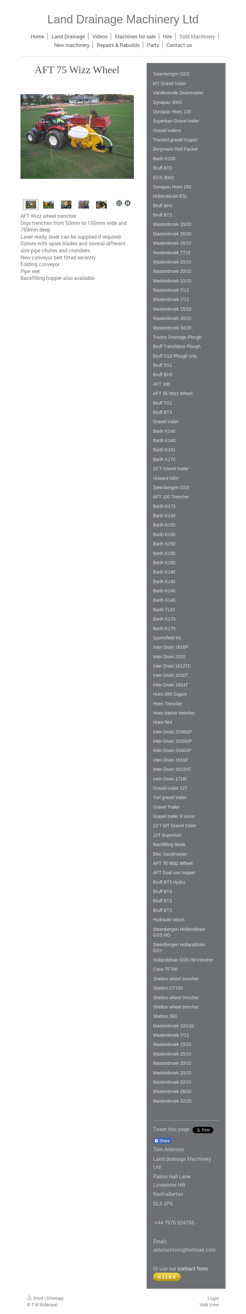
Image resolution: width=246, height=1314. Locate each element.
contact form (192, 1268)
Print (36, 1298)
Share (162, 1141)
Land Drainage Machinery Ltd (123, 19)
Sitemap (54, 1298)
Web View (209, 1305)
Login (213, 1298)
